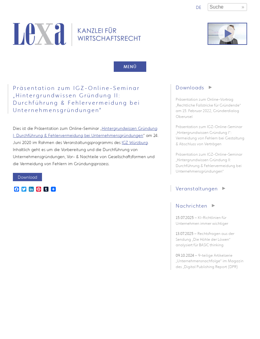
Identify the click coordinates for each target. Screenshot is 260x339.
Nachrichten (191, 205)
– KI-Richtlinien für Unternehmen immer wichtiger (202, 220)
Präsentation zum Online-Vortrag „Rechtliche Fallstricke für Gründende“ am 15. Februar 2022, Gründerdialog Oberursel (208, 108)
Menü (130, 66)
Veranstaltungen (197, 188)
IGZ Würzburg (135, 142)
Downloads (190, 87)
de (198, 7)
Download (27, 177)
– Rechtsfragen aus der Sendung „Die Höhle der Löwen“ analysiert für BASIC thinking (205, 239)
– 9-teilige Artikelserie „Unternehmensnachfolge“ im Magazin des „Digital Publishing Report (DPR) (209, 261)
